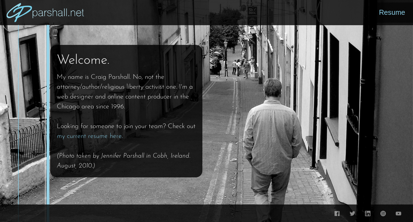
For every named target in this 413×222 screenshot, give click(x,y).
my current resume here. (90, 136)
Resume (392, 12)
